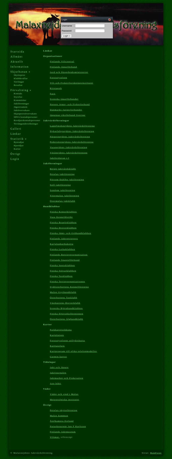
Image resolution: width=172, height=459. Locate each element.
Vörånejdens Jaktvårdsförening (69, 152)
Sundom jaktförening (62, 190)
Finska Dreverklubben (63, 228)
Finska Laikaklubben (62, 249)
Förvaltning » (21, 90)
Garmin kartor (58, 356)
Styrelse (18, 97)
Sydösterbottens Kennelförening (69, 287)
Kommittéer (20, 100)
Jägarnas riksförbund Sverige (67, 115)
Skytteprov (19, 75)
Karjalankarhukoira (61, 244)
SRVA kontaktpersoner (25, 117)
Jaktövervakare (22, 110)
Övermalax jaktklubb (62, 201)
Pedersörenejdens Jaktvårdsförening (72, 142)
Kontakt (18, 93)
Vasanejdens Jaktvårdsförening (68, 147)
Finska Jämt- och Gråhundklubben (70, 233)
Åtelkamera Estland (62, 421)
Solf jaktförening (60, 185)
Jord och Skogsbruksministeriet (69, 72)
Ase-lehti (55, 383)
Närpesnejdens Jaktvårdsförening (70, 136)
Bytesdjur (19, 142)
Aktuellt (16, 61)
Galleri (15, 128)
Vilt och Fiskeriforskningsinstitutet (71, 83)
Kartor (17, 149)
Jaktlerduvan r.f (59, 158)
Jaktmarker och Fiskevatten (66, 378)
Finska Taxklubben (61, 276)
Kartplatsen (57, 335)
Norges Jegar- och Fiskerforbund (70, 104)
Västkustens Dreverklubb (65, 303)
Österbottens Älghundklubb (66, 319)
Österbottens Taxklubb (63, 297)
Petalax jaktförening (62, 174)
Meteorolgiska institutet (64, 399)
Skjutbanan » (20, 71)
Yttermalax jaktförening (64, 195)
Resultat (18, 85)
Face (52, 93)
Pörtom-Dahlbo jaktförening (67, 179)
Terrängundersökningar (26, 123)
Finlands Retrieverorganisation (69, 254)
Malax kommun (59, 415)
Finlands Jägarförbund (63, 67)
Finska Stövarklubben (63, 270)
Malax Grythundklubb (63, 292)
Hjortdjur (19, 145)
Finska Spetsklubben (62, 265)
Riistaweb (56, 88)
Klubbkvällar (21, 78)
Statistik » (18, 138)
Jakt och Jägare (59, 367)
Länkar (15, 133)
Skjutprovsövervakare (25, 113)
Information (19, 66)
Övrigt (15, 153)
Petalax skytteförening (63, 410)
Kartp (73, 351)
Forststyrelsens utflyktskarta (67, 340)
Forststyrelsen (58, 77)
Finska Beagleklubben (63, 222)
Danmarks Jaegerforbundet (66, 110)
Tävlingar (19, 81)
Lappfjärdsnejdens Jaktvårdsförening (72, 126)
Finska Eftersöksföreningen (66, 313)
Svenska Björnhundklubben (66, 308)
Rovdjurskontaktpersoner (27, 120)
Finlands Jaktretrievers (64, 238)
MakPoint (156, 453)
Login (14, 158)
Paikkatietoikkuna (61, 330)
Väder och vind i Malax (64, 394)
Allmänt (16, 56)
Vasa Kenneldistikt (61, 217)
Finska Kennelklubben (63, 211)
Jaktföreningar (21, 103)
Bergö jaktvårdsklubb (63, 169)
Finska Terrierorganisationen (67, 281)
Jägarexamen (20, 107)
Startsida (17, 51)
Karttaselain (57, 346)
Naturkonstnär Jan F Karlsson (68, 426)
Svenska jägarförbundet (64, 99)
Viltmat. (55, 437)
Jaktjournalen (58, 372)
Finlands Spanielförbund (65, 260)
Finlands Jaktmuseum (63, 431)
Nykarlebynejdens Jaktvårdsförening (72, 131)
